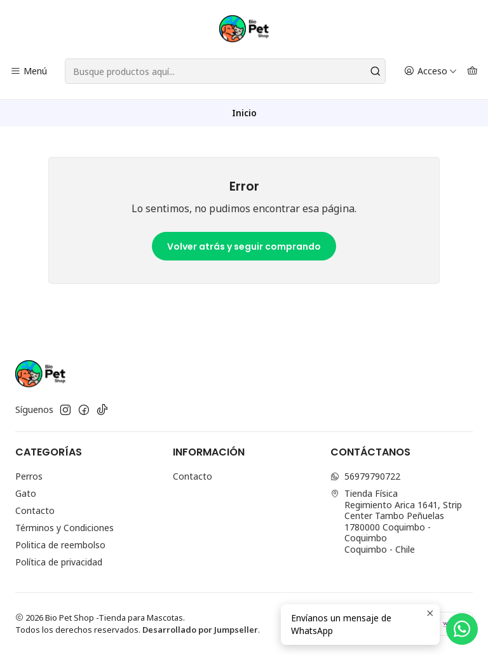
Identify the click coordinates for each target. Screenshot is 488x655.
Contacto (35, 510)
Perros (29, 476)
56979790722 (365, 476)
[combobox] (225, 71)
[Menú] (29, 71)
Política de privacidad (58, 562)
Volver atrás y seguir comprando (244, 246)
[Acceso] (430, 71)
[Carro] (472, 71)
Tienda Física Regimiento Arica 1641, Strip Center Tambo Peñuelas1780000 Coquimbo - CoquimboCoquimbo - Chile (396, 521)
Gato (25, 493)
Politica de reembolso (60, 545)
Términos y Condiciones (64, 528)
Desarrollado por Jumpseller (200, 629)
